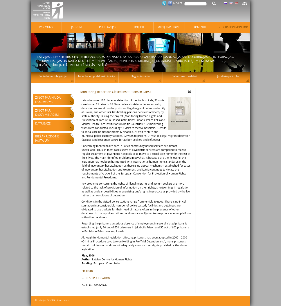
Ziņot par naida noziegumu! (48, 99)
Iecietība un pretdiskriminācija (96, 76)
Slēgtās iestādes (140, 76)
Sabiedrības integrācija (53, 76)
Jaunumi (77, 27)
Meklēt (177, 3)
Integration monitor (233, 27)
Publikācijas (107, 27)
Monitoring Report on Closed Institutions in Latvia (115, 92)
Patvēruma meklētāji (184, 76)
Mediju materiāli (169, 27)
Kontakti (199, 27)
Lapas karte (244, 3)
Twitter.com (164, 3)
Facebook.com (170, 3)
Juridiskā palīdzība (228, 76)
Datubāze (43, 123)
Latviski (236, 3)
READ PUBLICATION (98, 278)
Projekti (138, 27)
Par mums (46, 27)
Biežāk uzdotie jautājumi (47, 138)
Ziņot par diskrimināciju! (47, 112)
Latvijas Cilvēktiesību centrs (49, 11)
